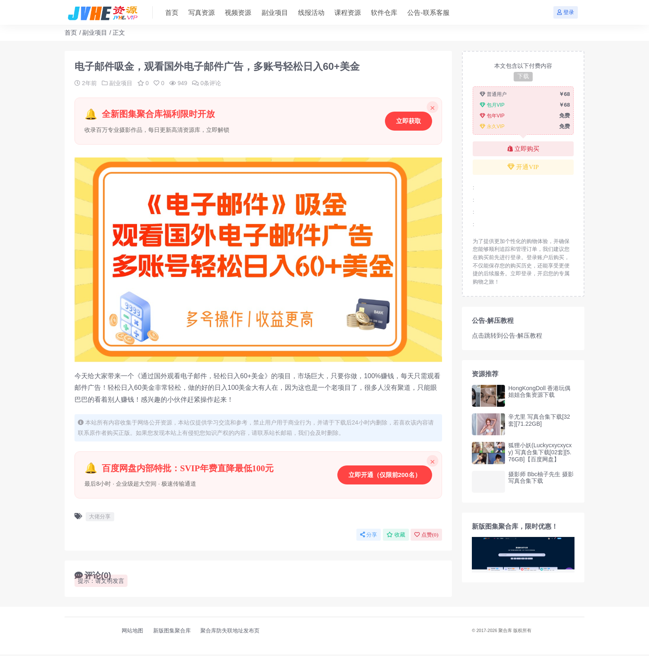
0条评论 (206, 83)
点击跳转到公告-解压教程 (507, 335)
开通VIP (522, 167)
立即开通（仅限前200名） (384, 475)
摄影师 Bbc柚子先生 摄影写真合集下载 (541, 477)
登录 (565, 12)
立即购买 (523, 149)
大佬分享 (100, 518)
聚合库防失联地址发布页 (230, 632)
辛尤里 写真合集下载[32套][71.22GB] (539, 420)
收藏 (396, 536)
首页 (71, 32)
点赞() (426, 536)
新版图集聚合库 (172, 632)
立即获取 (408, 120)
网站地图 (132, 632)
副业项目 (94, 32)
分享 (368, 536)
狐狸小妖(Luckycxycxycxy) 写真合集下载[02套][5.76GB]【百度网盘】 (540, 452)
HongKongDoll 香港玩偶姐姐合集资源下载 (539, 391)
